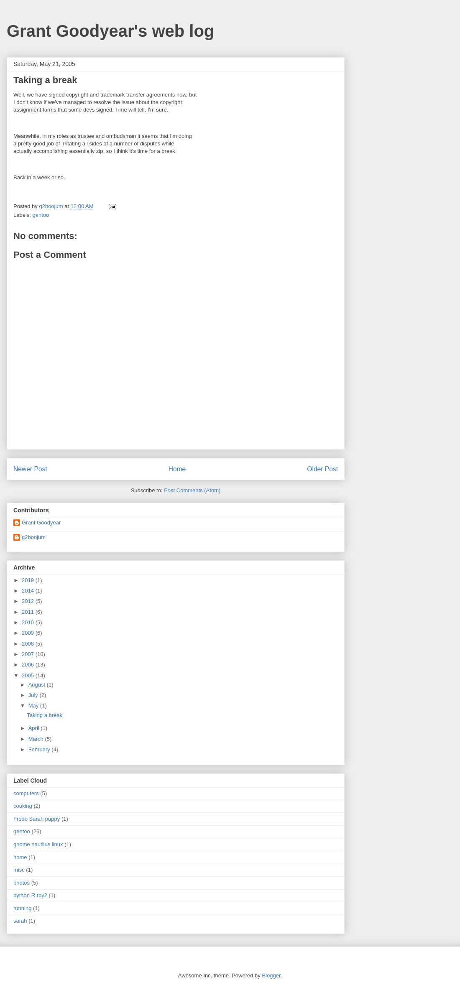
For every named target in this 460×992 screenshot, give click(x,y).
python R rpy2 (30, 895)
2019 (29, 580)
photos (21, 883)
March (36, 739)
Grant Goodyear (41, 522)
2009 (29, 633)
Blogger (271, 975)
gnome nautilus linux (38, 844)
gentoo (41, 215)
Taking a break (44, 715)
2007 (29, 654)
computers (26, 793)
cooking (22, 806)
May (34, 705)
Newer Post (30, 469)
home (20, 857)
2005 (29, 675)
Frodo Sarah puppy (36, 819)
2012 (29, 601)
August (37, 685)
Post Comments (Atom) (192, 490)
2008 (29, 644)
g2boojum (34, 537)
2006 (29, 664)
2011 (29, 612)
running (22, 908)
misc (19, 870)
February (40, 749)
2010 (29, 622)
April (34, 728)
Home (177, 469)
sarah (20, 921)
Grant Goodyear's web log (110, 31)
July (34, 695)
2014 (29, 591)
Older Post (322, 469)
